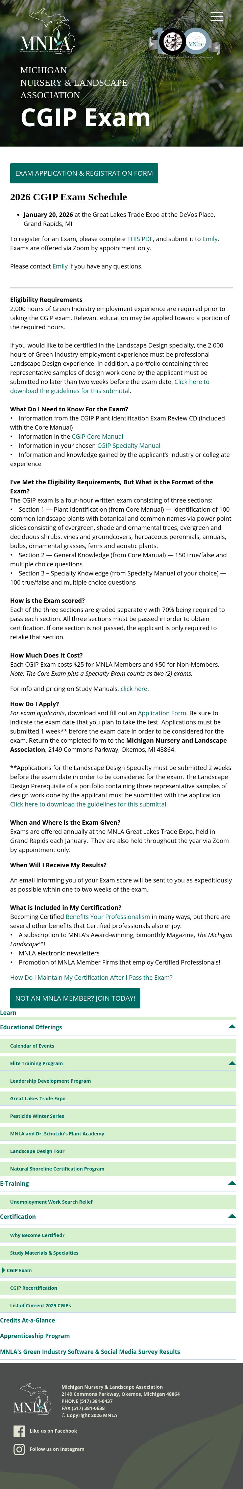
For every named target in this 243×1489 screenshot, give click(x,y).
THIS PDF (140, 239)
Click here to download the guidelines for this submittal (88, 804)
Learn (8, 1013)
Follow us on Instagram (49, 1449)
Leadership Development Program (50, 1081)
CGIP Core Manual (97, 436)
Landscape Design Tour (37, 1151)
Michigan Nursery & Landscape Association (73, 82)
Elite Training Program (36, 1063)
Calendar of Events (32, 1046)
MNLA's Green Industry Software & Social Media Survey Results (90, 1352)
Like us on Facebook (45, 1431)
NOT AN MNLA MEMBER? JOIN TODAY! (75, 998)
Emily (210, 239)
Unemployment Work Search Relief (51, 1202)
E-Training (14, 1183)
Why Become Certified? (37, 1235)
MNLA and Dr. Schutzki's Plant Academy (57, 1133)
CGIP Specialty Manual (129, 445)
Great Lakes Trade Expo (38, 1098)
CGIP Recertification (33, 1288)
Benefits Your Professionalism (108, 917)
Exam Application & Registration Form (84, 173)
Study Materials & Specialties (44, 1253)
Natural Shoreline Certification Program (57, 1168)
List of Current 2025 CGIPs (40, 1305)
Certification (18, 1217)
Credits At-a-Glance (27, 1320)
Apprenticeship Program (35, 1336)
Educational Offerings (31, 1027)
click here (134, 689)
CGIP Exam (19, 1270)
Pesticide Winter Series (37, 1116)
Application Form (162, 713)
